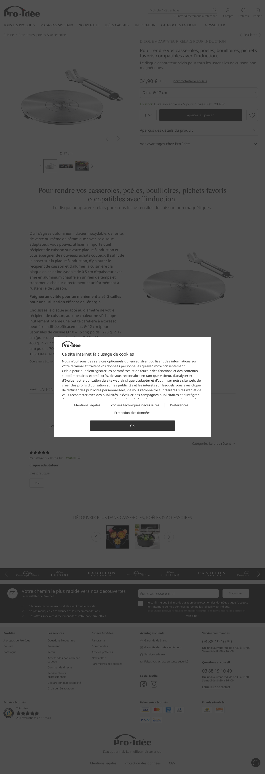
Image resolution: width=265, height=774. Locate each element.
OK (132, 425)
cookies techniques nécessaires (135, 405)
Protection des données (132, 412)
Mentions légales (87, 405)
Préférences (179, 405)
